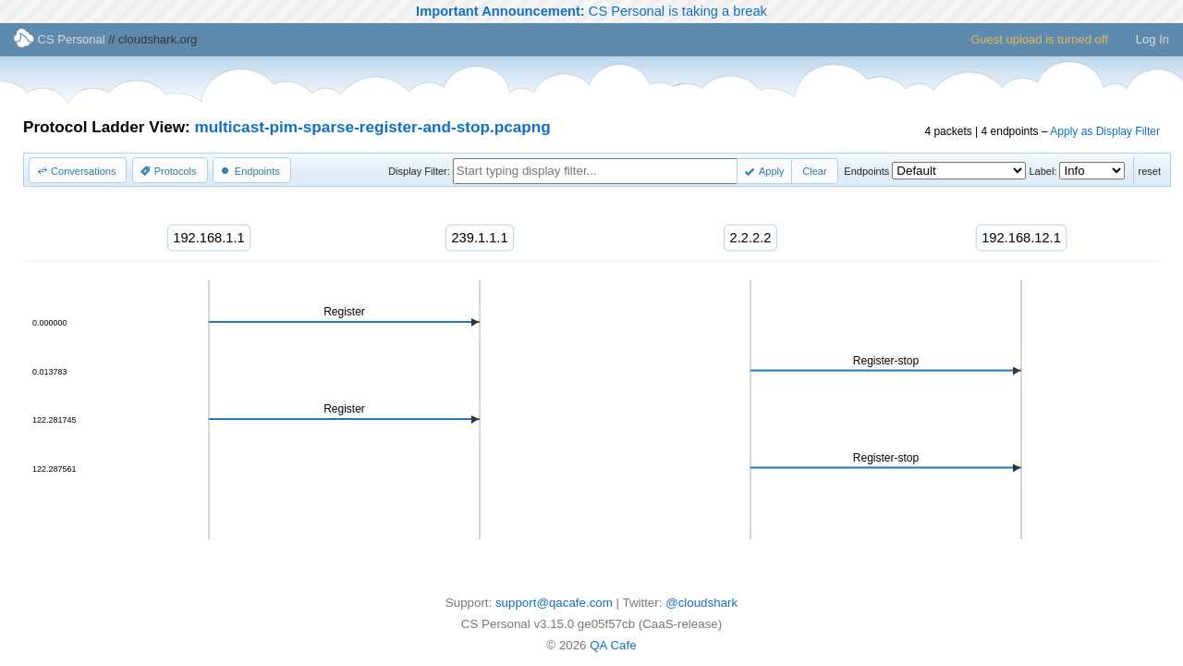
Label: (1042, 171)
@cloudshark (701, 603)
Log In (1152, 39)
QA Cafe (613, 645)
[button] (78, 170)
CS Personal (59, 39)
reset (1150, 171)
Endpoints (866, 171)
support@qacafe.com (554, 603)
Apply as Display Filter (1105, 131)
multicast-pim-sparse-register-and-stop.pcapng (373, 126)
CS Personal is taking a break (591, 11)
